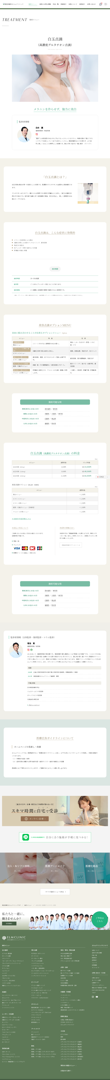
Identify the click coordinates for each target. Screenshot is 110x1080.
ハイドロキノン (65, 1002)
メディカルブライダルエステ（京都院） (72, 1049)
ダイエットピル (35, 1020)
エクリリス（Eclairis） (37, 1010)
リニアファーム (6, 1059)
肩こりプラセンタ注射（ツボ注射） (70, 973)
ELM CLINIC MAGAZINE (98, 990)
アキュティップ (6, 1034)
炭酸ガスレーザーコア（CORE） (11, 1020)
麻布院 (55, 409)
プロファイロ (5, 978)
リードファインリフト (8, 1007)
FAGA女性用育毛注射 (66, 953)
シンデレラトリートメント (38, 975)
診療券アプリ (95, 983)
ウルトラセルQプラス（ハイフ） (11, 1057)
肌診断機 (63, 1039)
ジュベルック (5, 971)
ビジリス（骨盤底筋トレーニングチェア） (13, 1061)
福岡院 (47, 423)
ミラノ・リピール (36, 995)
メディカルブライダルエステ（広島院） (72, 1042)
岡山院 (54, 419)
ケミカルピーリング (36, 988)
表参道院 (48, 409)
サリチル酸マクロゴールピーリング (41, 990)
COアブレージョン (7, 1025)
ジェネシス (5, 1037)
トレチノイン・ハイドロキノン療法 (70, 1000)
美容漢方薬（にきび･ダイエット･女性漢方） (73, 1010)
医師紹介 (94, 957)
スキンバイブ (5, 958)
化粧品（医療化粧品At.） (67, 1020)
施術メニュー (28, 905)
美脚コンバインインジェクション (11, 985)
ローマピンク (5, 1042)
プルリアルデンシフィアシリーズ (11, 963)
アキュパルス (5, 1039)
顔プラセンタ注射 (65, 970)
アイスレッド (5, 1005)
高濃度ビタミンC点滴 (67, 975)
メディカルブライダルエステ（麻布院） (72, 1059)
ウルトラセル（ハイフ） (9, 1054)
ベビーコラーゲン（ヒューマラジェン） (13, 961)
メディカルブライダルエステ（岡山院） (72, 1047)
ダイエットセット (36, 1017)
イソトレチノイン (65, 995)
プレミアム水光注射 (36, 961)
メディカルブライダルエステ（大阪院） (72, 1054)
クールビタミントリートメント (40, 973)
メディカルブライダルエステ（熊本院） (72, 1051)
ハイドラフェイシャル (37, 963)
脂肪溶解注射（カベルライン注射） (41, 1007)
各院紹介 (94, 960)
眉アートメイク (35, 1034)
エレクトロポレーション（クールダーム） (43, 971)
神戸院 (60, 414)
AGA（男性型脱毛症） (67, 958)
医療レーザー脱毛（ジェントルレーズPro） (43, 1056)
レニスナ (4, 973)
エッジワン (5, 1022)
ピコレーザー (5, 1029)
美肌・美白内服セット (67, 1007)
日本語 (100, 477)
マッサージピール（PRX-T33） (39, 993)
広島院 (47, 419)
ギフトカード (95, 967)
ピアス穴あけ (64, 1034)
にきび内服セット (65, 1005)
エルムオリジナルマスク (67, 1024)
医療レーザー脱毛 (36, 1049)
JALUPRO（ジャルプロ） (9, 975)
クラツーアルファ (36, 1015)
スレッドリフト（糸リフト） (10, 995)
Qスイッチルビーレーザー (9, 1027)
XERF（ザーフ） (6, 1052)
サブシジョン (5, 968)
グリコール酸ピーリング (38, 985)
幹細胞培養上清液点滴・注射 (69, 985)
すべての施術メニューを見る (54, 892)
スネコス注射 (5, 966)
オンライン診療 (96, 980)
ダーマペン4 (34, 956)
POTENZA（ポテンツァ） (38, 953)
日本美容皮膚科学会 (33, 687)
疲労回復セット (35, 1022)
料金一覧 (94, 955)
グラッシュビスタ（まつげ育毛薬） (70, 961)
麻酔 (62, 1037)
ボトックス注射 (6, 956)
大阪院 (54, 414)
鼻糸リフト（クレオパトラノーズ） (12, 1002)
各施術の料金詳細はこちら (22, 519)
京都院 (47, 414)
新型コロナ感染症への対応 (99, 987)
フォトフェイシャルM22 (8, 1032)
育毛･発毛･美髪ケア (66, 956)
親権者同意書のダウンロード (70, 545)
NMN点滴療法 (64, 983)
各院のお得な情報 (97, 953)
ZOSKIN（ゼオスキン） (67, 1022)
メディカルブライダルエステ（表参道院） (72, 1056)
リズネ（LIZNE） (7, 983)
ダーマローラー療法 (36, 958)
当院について (95, 950)
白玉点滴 (63, 978)
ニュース (94, 962)
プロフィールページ (34, 705)
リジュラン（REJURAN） (9, 980)
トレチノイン (64, 997)
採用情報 (9, 923)
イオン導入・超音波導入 (38, 968)
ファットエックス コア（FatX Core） (41, 1012)
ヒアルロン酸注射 (7, 953)
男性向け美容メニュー (68, 1065)
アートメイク (35, 1032)
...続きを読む (88, 143)
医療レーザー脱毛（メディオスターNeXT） (43, 1051)
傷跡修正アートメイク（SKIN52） (40, 1037)
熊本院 (54, 423)
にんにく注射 (64, 980)
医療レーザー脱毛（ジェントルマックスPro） (44, 1054)
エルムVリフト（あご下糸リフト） (11, 1000)
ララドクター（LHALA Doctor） (40, 998)
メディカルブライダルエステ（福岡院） (72, 1044)
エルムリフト (5, 998)
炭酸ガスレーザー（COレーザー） (12, 1017)
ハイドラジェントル (36, 966)
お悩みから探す (66, 1071)
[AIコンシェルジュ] (101, 4)
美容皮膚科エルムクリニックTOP (11, 905)
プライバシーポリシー (98, 985)
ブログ (94, 992)
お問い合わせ (95, 978)
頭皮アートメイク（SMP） (38, 1039)
